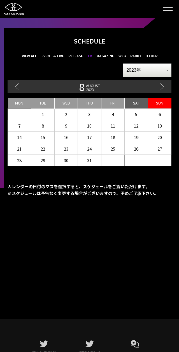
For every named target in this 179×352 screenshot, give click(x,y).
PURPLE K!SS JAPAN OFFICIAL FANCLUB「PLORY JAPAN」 (17, 9)
